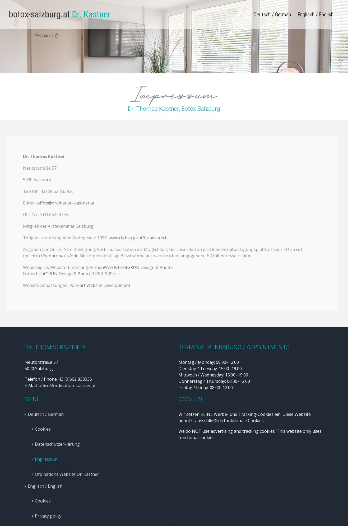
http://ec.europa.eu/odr (54, 256)
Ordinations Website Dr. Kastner (67, 474)
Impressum (46, 459)
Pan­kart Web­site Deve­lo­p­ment (99, 285)
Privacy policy (48, 516)
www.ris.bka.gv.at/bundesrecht (138, 238)
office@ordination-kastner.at (64, 203)
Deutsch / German (46, 414)
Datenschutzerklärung (57, 444)
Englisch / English (45, 486)
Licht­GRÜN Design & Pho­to (144, 267)
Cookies (43, 429)
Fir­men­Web (100, 267)
